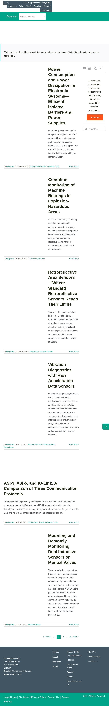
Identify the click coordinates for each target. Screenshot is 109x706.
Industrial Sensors (46, 351)
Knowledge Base (53, 166)
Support (70, 672)
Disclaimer (24, 697)
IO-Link (41, 522)
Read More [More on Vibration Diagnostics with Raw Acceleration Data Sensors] (73, 444)
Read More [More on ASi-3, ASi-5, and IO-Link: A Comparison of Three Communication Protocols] (73, 522)
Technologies (9, 447)
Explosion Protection (38, 166)
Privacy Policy (38, 697)
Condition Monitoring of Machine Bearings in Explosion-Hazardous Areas (61, 195)
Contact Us (92, 661)
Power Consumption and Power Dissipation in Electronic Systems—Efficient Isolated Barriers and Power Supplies (61, 96)
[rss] (95, 68)
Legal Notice (10, 697)
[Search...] (94, 129)
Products (70, 660)
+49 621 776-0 (16, 674)
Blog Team (10, 166)
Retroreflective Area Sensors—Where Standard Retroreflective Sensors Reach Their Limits (63, 288)
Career (70, 677)
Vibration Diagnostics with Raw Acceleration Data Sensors (61, 375)
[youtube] (84, 68)
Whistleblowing (94, 657)
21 (70, 637)
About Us (92, 652)
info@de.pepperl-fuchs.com (20, 671)
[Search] (86, 129)
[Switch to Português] (46, 10)
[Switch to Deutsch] (47, 6)
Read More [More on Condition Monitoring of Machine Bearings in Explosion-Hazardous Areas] (73, 259)
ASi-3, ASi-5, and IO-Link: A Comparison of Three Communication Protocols (40, 488)
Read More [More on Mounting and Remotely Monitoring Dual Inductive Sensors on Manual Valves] (73, 624)
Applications (34, 351)
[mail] (100, 68)
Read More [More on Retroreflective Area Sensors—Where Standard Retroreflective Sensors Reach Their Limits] (73, 351)
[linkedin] (89, 68)
